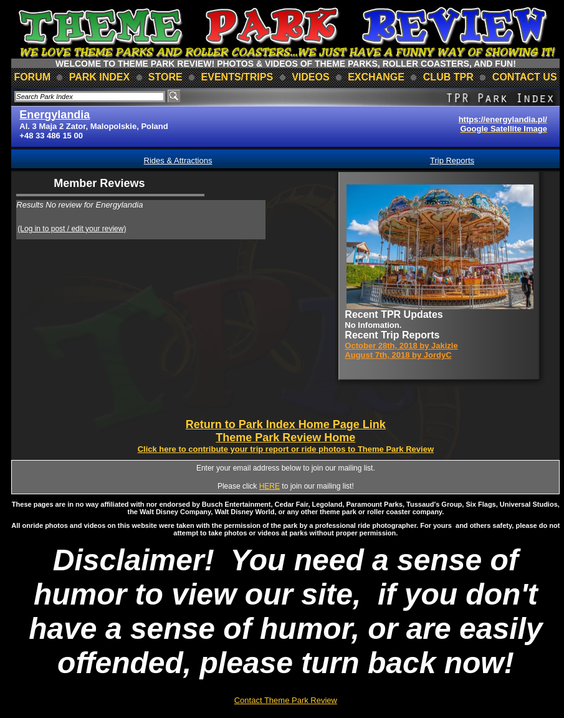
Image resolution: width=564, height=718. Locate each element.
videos (310, 77)
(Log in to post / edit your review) (71, 228)
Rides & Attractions (178, 160)
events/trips (237, 77)
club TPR (448, 77)
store (165, 77)
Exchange (376, 77)
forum (32, 77)
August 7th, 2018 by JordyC (398, 355)
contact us (524, 77)
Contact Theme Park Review (285, 700)
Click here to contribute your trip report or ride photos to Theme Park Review (286, 449)
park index (99, 77)
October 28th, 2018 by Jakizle (401, 345)
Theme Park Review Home (285, 437)
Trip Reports (452, 160)
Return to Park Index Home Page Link (286, 424)
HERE (269, 486)
